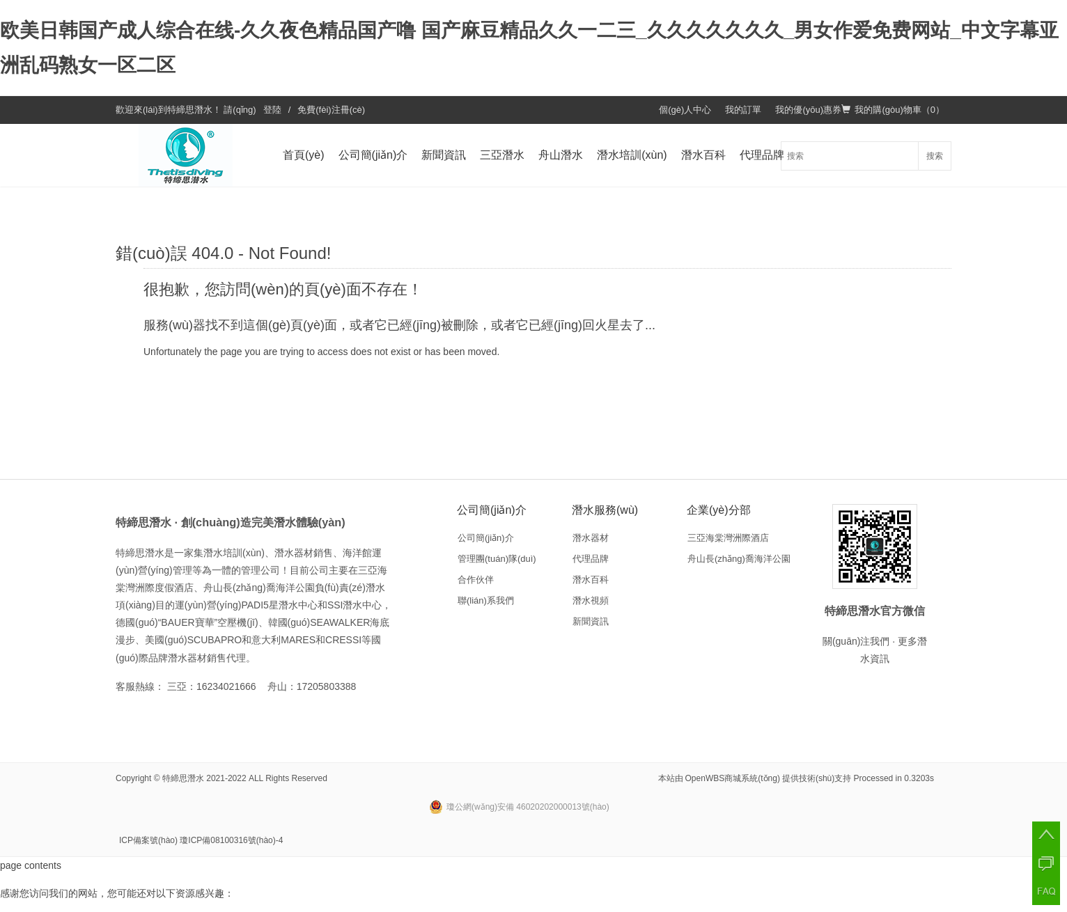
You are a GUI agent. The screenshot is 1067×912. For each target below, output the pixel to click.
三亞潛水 (502, 155)
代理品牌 (762, 155)
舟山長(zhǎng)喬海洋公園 (738, 558)
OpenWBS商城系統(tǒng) (732, 778)
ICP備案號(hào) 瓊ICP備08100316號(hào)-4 (201, 840)
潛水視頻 (591, 600)
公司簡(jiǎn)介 (373, 155)
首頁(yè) (304, 155)
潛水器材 (591, 538)
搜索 (934, 156)
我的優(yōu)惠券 (808, 109)
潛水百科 (703, 155)
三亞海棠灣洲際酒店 (728, 538)
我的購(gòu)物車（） (892, 109)
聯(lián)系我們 (486, 600)
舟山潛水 (560, 155)
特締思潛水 (189, 109)
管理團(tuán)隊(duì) (497, 558)
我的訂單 (743, 109)
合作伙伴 (476, 579)
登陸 (272, 109)
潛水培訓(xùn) (632, 155)
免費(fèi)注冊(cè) (331, 109)
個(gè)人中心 (685, 109)
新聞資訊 (443, 155)
